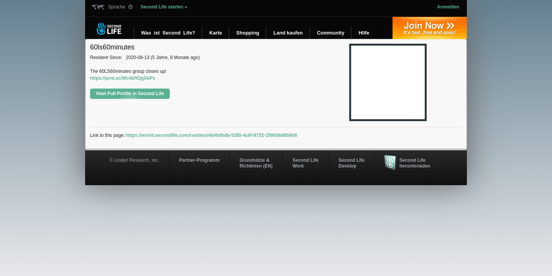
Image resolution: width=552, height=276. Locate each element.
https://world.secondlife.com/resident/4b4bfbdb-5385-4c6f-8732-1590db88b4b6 (211, 135)
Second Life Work (305, 163)
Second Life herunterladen (414, 163)
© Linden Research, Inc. (134, 160)
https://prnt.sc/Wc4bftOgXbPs (122, 78)
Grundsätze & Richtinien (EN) (256, 163)
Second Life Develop (351, 163)
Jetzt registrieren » (430, 28)
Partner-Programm (199, 160)
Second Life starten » (164, 7)
